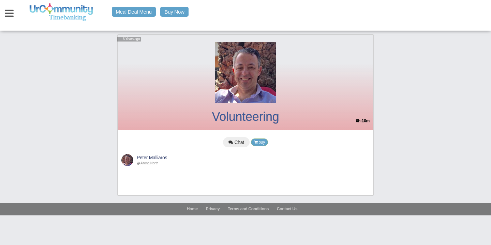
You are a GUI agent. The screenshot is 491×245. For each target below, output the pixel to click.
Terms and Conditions (248, 209)
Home (192, 209)
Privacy (213, 209)
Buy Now (174, 12)
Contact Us (287, 209)
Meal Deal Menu (134, 12)
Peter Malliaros (152, 157)
